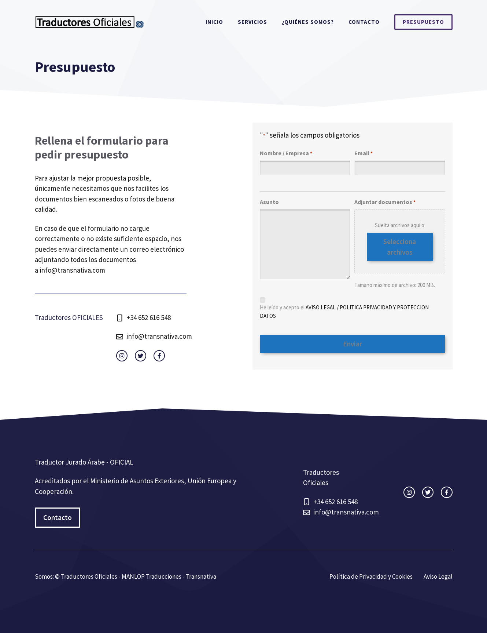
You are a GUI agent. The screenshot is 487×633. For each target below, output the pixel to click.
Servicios (252, 21)
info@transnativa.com (72, 270)
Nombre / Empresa (286, 153)
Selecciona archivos (399, 247)
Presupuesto (423, 21)
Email (363, 153)
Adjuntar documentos (385, 202)
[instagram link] (122, 355)
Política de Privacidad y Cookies (371, 576)
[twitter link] (140, 355)
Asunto (269, 201)
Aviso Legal (438, 576)
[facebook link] (159, 355)
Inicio (214, 21)
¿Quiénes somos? (308, 21)
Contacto (364, 21)
